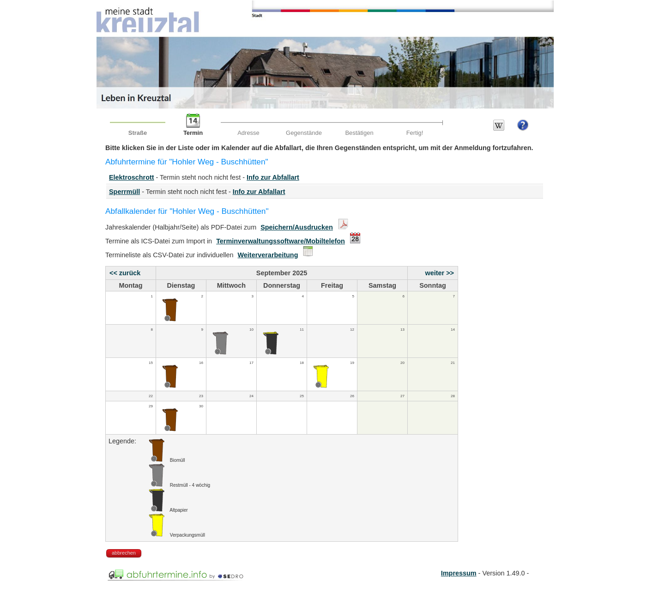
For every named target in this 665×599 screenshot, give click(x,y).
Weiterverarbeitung (268, 255)
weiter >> (439, 273)
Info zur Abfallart (273, 177)
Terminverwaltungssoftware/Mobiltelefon (280, 241)
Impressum (459, 573)
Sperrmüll (124, 191)
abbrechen (124, 553)
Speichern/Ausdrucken (296, 227)
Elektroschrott (131, 177)
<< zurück (124, 273)
